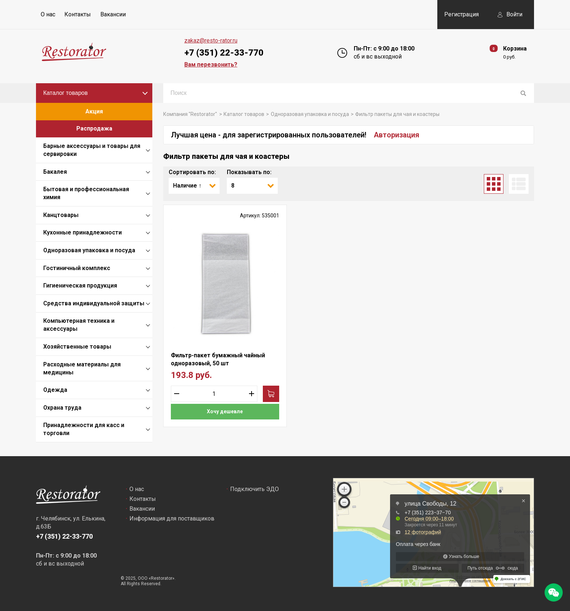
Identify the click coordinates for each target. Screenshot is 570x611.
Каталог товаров (65, 93)
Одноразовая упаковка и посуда (310, 114)
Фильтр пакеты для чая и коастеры (397, 114)
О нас (48, 14)
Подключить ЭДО (254, 489)
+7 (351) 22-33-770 (224, 53)
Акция (94, 111)
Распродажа (94, 128)
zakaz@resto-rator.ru (210, 40)
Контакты (77, 14)
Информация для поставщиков (171, 518)
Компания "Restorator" (190, 114)
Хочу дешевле (225, 411)
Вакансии (113, 14)
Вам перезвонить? (210, 64)
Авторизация (396, 134)
